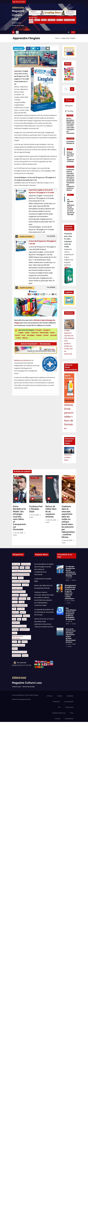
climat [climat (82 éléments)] (21, 578)
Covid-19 (37, 20)
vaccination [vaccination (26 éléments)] (16, 655)
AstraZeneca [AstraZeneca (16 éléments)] (26, 564)
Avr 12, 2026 (35, 515)
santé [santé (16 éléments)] (14, 642)
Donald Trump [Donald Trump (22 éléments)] (17, 588)
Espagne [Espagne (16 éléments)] (15, 595)
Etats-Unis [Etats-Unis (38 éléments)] (23, 595)
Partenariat (56, 701)
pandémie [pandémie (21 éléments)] (16, 623)
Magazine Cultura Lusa (18, 14)
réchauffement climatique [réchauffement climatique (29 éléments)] (18, 637)
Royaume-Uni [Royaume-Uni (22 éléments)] (24, 629)
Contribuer (70, 696)
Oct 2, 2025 (70, 601)
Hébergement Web (25, 699)
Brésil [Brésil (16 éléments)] (27, 568)
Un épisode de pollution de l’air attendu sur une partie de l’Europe (44, 612)
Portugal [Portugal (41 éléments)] (15, 629)
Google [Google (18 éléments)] (21, 602)
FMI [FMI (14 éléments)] (29, 599)
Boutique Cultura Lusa (58, 713)
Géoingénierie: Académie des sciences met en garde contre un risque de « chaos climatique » (70, 592)
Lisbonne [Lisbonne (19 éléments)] (15, 612)
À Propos (49, 696)
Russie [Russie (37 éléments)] (15, 633)
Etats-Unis (60, 20)
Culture (70, 149)
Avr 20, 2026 (19, 533)
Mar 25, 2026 (68, 540)
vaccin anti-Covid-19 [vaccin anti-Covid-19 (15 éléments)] (19, 652)
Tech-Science (70, 195)
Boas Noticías (69, 718)
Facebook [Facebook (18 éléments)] (22, 599)
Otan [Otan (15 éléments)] (24, 619)
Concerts (57, 718)
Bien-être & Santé (71, 166)
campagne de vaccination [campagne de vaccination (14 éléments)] (21, 571)
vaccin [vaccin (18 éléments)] (15, 649)
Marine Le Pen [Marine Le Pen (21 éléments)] (17, 616)
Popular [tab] (69, 106)
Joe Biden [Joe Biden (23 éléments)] (21, 609)
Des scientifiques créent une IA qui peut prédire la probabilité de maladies (71, 613)
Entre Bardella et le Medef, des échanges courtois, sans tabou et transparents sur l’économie (19, 518)
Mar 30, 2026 (51, 520)
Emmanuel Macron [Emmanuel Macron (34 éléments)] (19, 592)
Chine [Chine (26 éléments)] (14, 578)
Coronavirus (51, 20)
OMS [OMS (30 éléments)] (14, 619)
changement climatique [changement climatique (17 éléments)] (21, 574)
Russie (31, 22)
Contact (59, 696)
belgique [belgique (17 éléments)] (15, 568)
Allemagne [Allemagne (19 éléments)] (16, 564)
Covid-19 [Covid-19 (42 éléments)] (25, 585)
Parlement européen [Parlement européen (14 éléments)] (19, 626)
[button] (69, 32)
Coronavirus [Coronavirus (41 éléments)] (16, 585)
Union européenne (69, 20)
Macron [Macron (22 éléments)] (22, 612)
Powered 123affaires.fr (18, 695)
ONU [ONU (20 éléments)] (19, 619)
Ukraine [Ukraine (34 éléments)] (24, 642)
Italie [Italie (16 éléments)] (14, 609)
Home (57, 38)
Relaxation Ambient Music (68, 457)
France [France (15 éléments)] (15, 602)
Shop (71, 713)
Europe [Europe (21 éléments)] (15, 599)
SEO (59, 707)
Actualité (69, 115)
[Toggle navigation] (17, 32)
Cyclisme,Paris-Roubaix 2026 (35, 509)
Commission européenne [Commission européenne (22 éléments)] (21, 581)
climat (31, 20)
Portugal (44, 20)
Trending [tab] (69, 111)
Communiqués (68, 701)
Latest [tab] (69, 100)
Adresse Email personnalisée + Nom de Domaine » (68, 416)
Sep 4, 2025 (72, 644)
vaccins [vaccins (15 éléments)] (25, 655)
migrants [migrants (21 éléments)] (26, 616)
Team (73, 580)
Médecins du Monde (21, 360)
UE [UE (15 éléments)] (19, 642)
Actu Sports (70, 138)
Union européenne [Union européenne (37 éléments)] (18, 645)
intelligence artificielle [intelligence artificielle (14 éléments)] (20, 605)
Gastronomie (69, 707)
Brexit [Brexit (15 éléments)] (22, 568)
